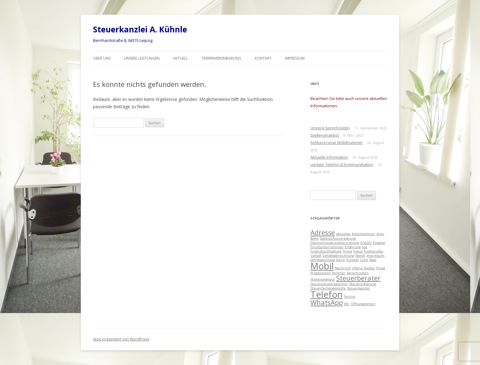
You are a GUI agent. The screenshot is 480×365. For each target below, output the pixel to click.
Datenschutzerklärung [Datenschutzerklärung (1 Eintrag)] (338, 238)
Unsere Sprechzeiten (330, 128)
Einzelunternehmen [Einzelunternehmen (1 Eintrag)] (326, 247)
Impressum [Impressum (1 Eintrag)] (375, 255)
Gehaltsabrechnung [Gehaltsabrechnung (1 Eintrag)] (338, 255)
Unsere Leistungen (141, 58)
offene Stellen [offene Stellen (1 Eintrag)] (363, 268)
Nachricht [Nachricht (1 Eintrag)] (343, 268)
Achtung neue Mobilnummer (336, 142)
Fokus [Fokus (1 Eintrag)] (357, 251)
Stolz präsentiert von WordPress (121, 339)
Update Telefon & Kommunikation (341, 164)
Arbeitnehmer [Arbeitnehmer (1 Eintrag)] (363, 234)
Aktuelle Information (329, 157)
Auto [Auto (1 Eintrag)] (380, 234)
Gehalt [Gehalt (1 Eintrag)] (315, 255)
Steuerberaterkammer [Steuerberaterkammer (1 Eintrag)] (329, 284)
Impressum (295, 58)
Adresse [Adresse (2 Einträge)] (322, 232)
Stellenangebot (324, 135)
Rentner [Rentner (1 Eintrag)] (338, 273)
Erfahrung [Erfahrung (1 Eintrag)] (353, 247)
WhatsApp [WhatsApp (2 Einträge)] (326, 302)
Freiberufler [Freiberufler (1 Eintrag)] (374, 251)
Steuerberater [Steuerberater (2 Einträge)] (358, 278)
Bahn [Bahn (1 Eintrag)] (314, 238)
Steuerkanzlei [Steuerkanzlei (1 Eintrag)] (358, 288)
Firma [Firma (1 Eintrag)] (347, 251)
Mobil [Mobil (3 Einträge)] (322, 266)
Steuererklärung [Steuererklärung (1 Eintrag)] (362, 284)
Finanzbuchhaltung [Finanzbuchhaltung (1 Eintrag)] (325, 251)
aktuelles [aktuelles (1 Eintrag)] (343, 234)
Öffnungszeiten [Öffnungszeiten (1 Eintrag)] (363, 304)
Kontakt (263, 58)
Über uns (102, 58)
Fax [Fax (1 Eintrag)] (364, 247)
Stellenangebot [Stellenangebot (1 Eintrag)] (322, 279)
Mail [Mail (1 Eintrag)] (372, 260)
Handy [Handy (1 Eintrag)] (360, 255)
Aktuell (180, 58)
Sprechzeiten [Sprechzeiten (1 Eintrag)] (358, 273)
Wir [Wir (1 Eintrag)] (347, 304)
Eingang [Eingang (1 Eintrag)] (379, 243)
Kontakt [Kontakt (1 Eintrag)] (352, 260)
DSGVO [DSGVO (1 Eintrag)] (366, 243)
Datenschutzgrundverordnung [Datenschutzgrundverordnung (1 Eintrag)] (334, 243)
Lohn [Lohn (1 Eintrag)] (364, 260)
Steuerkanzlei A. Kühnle (140, 29)
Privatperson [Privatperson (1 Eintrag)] (320, 273)
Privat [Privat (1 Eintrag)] (380, 268)
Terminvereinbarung (221, 58)
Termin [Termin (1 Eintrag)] (349, 296)
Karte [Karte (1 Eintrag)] (340, 260)
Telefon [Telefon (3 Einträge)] (326, 294)
